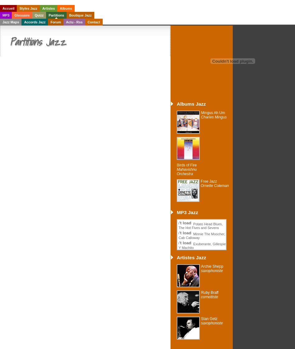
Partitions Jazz (38, 42)
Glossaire (22, 15)
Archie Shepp (212, 268)
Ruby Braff (209, 294)
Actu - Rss (74, 22)
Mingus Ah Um (214, 115)
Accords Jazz (34, 22)
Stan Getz (212, 321)
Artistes (48, 8)
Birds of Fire (187, 169)
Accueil (8, 8)
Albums (66, 8)
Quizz (39, 15)
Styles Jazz (28, 8)
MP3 (5, 15)
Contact (93, 22)
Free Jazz (215, 183)
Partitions (56, 15)
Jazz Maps (10, 22)
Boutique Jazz (80, 15)
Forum (55, 22)
